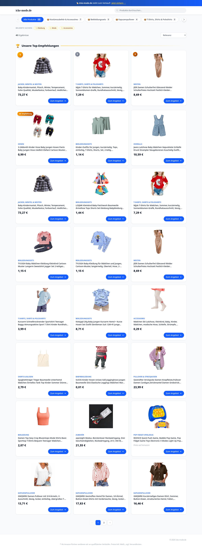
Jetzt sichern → (119, 3)
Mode (53, 28)
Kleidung (40, 28)
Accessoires (67, 28)
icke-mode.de (24, 10)
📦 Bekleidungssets (99, 19)
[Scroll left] (18, 19)
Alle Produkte (32, 19)
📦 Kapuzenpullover (127, 19)
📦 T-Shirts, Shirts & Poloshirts (160, 19)
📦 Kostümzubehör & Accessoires (64, 19)
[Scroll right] (184, 19)
